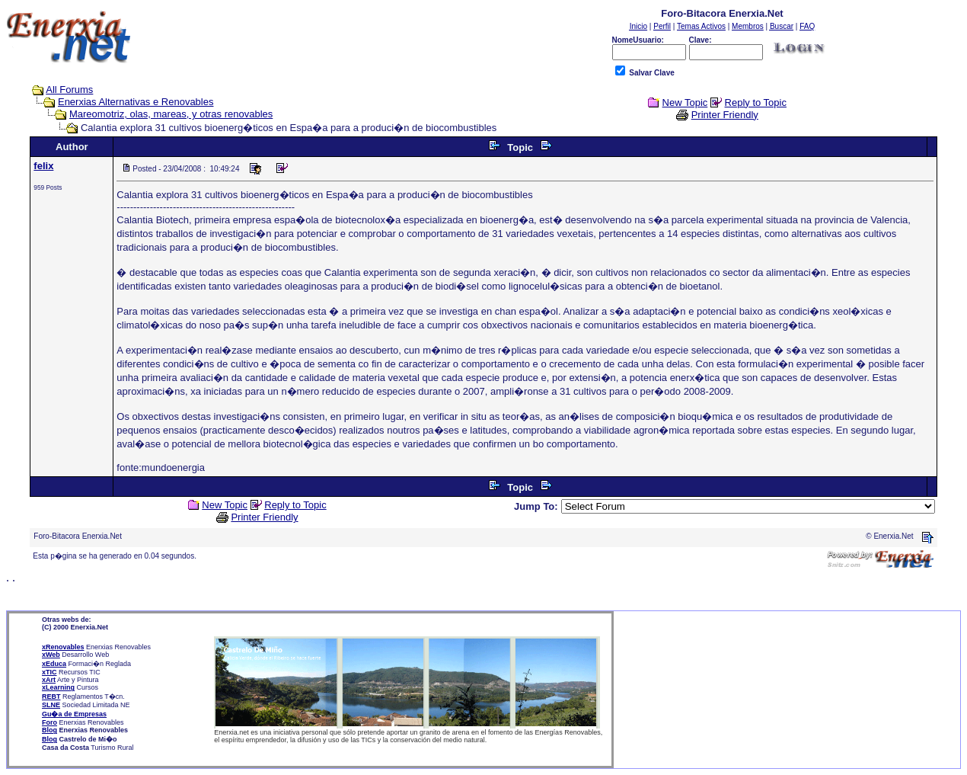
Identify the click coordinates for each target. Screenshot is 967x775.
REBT (51, 696)
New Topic (685, 102)
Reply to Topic (756, 102)
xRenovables (63, 647)
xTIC (49, 672)
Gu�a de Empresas (74, 714)
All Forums (69, 89)
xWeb (51, 654)
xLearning (58, 687)
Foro (49, 722)
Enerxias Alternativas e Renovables (136, 101)
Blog (49, 730)
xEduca (54, 664)
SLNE (51, 705)
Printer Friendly (724, 114)
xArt (49, 680)
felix (43, 165)
